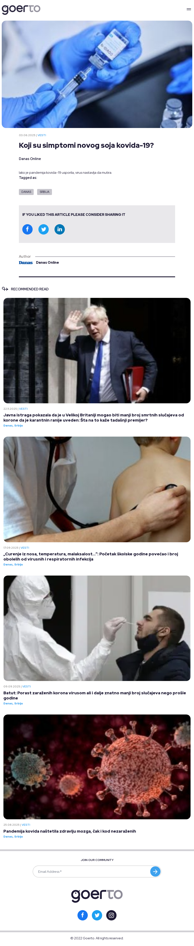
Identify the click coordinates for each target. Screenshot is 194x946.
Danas (26, 192)
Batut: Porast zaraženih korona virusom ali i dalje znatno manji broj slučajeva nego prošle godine (94, 695)
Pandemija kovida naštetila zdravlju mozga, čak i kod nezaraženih (69, 831)
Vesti (42, 135)
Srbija (44, 192)
